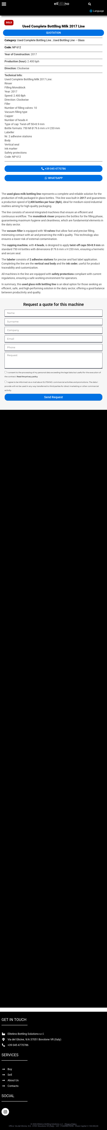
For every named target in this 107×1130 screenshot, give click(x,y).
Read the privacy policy (27, 376)
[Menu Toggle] (4, 4)
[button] (89, 4)
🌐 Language (96, 11)
